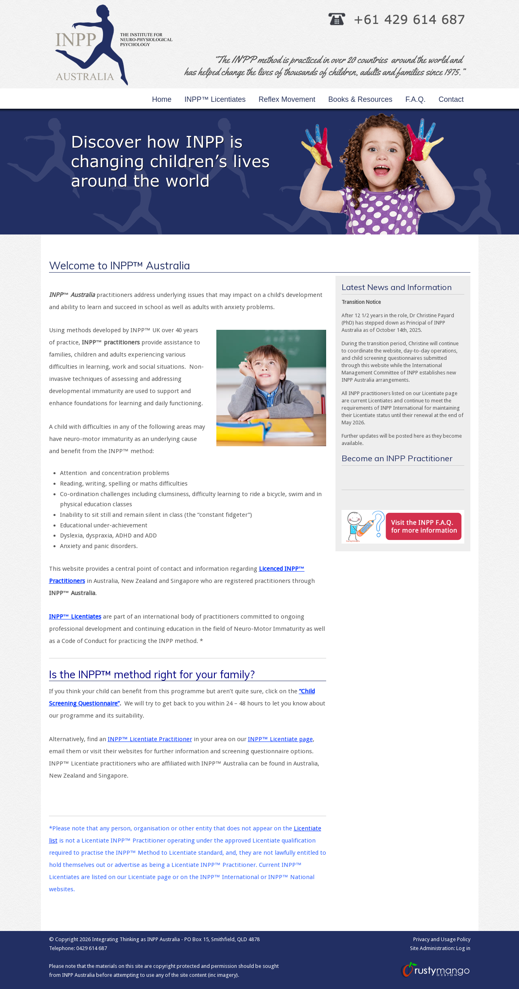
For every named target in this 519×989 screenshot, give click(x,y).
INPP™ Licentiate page (280, 739)
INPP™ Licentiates (75, 616)
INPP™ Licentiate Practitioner (150, 739)
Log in (463, 948)
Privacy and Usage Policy (441, 939)
